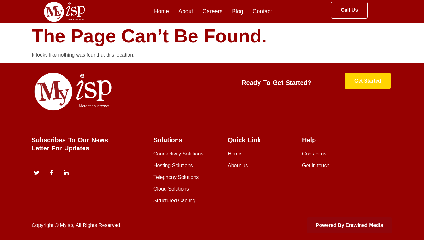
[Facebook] (51, 173)
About (185, 12)
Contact (262, 12)
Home (160, 12)
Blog (237, 12)
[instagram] (66, 173)
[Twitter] (37, 173)
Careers (212, 12)
